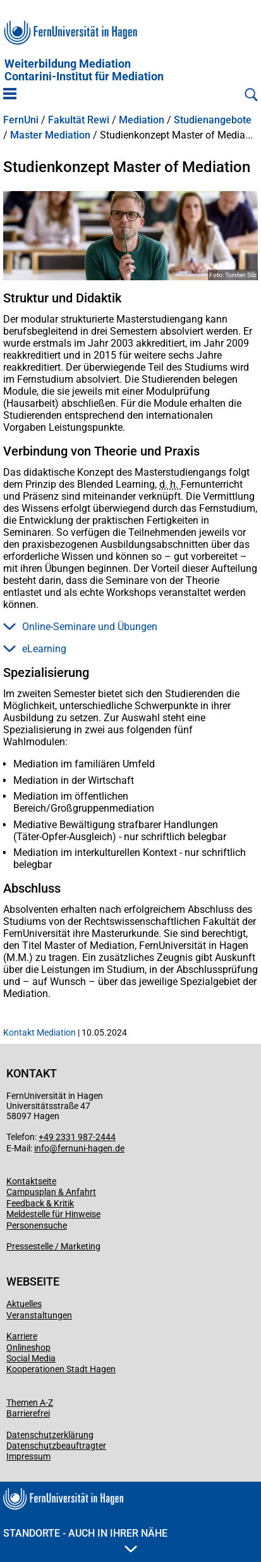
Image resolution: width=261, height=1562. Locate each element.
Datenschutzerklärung (50, 1435)
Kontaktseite (31, 1181)
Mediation (141, 120)
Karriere (21, 1336)
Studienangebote (213, 120)
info (41, 1148)
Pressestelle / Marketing (53, 1246)
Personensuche (36, 1225)
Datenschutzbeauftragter (56, 1446)
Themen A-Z (29, 1403)
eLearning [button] (34, 649)
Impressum (28, 1456)
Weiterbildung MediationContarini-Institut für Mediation (84, 70)
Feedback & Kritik (40, 1203)
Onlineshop (28, 1347)
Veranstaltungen (39, 1315)
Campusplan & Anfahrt (51, 1192)
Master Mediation (50, 135)
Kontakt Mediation (39, 1032)
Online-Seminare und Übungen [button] (80, 627)
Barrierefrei (28, 1413)
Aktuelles (24, 1304)
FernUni (21, 120)
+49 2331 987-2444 (77, 1137)
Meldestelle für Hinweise (53, 1214)
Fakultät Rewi (78, 120)
